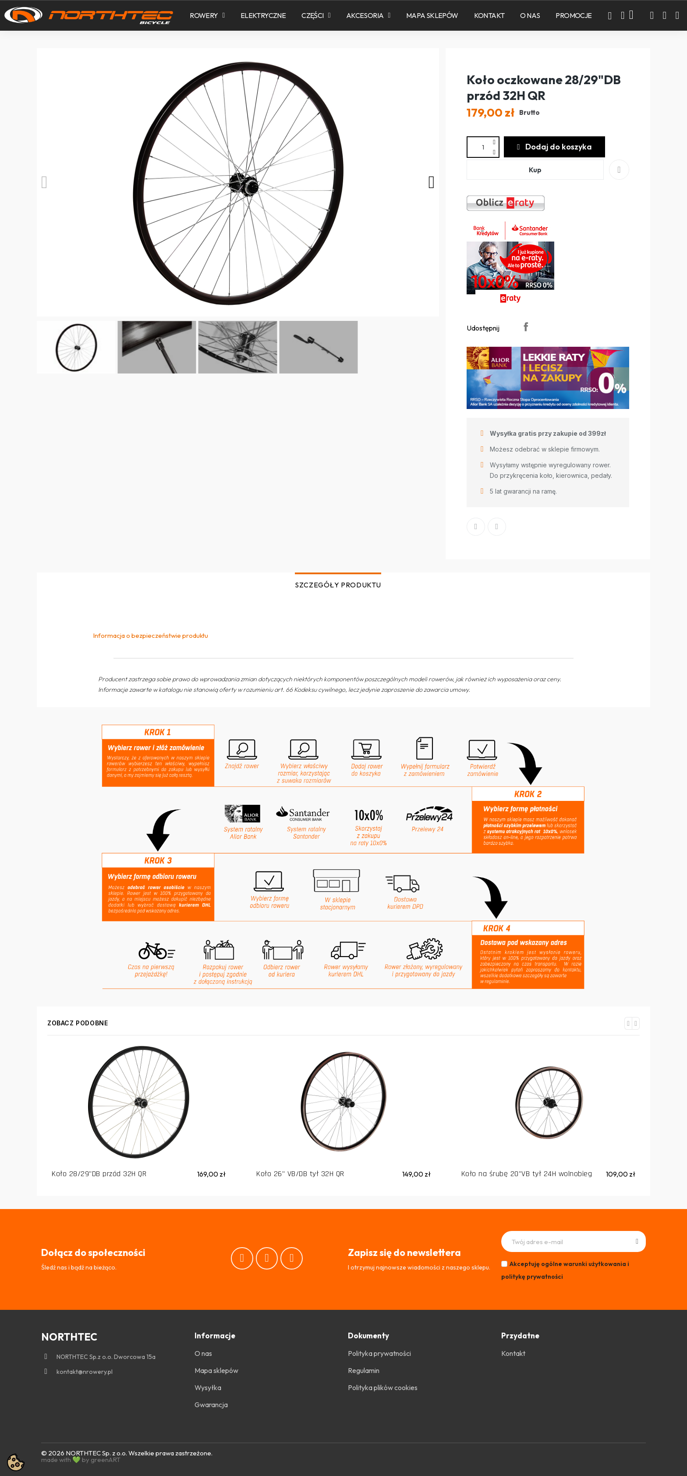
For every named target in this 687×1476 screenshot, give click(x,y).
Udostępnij (526, 326)
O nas (530, 15)
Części (315, 15)
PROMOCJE (573, 15)
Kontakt (489, 15)
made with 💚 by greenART (80, 1459)
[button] (610, 16)
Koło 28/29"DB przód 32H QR (99, 1174)
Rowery (207, 15)
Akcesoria (368, 15)
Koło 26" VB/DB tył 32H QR (300, 1174)
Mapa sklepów (432, 15)
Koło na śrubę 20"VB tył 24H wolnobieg (526, 1174)
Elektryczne (263, 15)
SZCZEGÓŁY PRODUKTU (338, 584)
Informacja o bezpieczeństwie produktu (150, 635)
